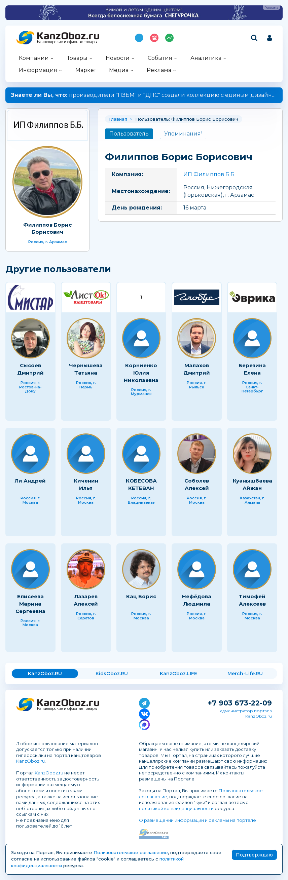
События (160, 58)
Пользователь (129, 133)
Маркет (85, 70)
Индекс (169, 38)
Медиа (119, 70)
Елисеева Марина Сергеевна (30, 603)
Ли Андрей (30, 480)
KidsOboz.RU (112, 674)
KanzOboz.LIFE (178, 674)
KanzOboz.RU (45, 674)
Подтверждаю (254, 855)
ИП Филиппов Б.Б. (209, 174)
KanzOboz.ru (30, 761)
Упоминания (183, 133)
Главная (118, 119)
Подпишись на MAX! (139, 38)
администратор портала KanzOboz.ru (246, 713)
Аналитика (205, 58)
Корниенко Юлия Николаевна (141, 372)
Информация (38, 70)
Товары (77, 58)
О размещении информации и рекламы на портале (197, 820)
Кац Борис (141, 596)
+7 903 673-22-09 (240, 703)
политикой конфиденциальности (176, 808)
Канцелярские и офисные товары (67, 42)
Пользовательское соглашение (131, 852)
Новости (118, 58)
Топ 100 (154, 38)
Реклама (159, 70)
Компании (34, 58)
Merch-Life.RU (245, 674)
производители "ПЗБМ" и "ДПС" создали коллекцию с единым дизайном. (146, 95)
